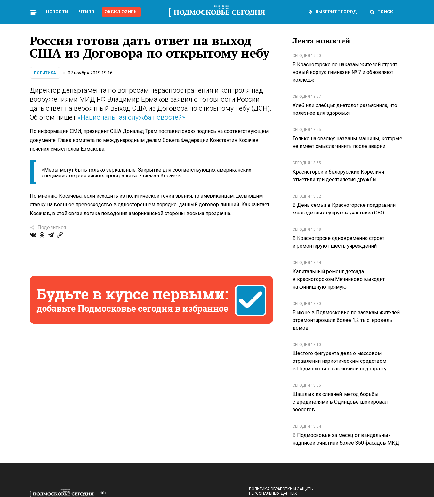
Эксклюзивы (121, 11)
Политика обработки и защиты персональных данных (281, 491)
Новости (57, 11)
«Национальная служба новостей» (131, 117)
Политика (45, 73)
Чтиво (86, 11)
